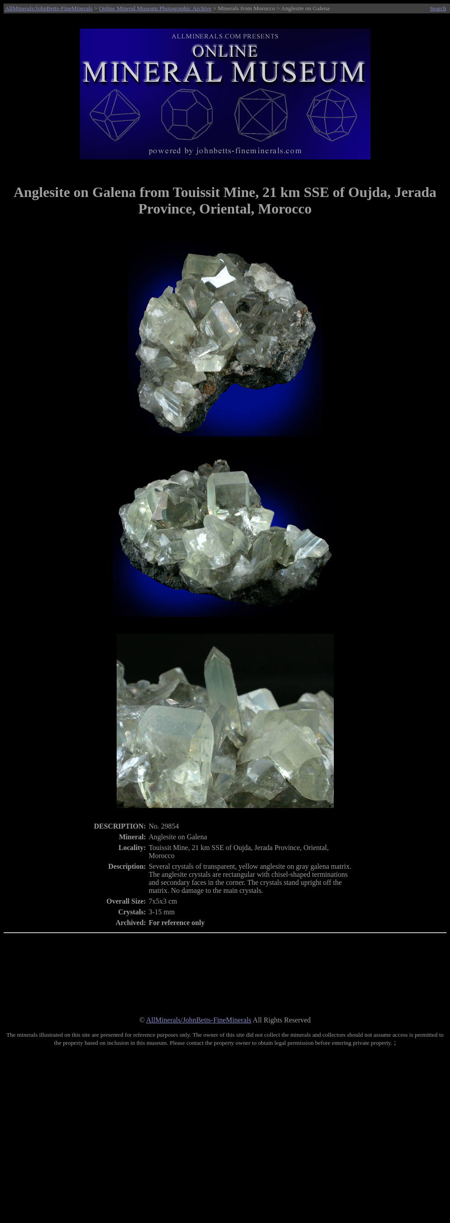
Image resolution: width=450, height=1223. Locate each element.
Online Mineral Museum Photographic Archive (155, 8)
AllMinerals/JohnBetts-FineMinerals (49, 8)
